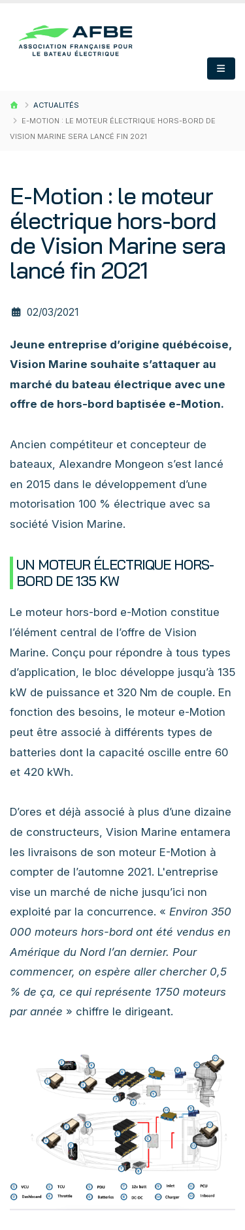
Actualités (56, 105)
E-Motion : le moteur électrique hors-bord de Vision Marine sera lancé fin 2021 (117, 232)
